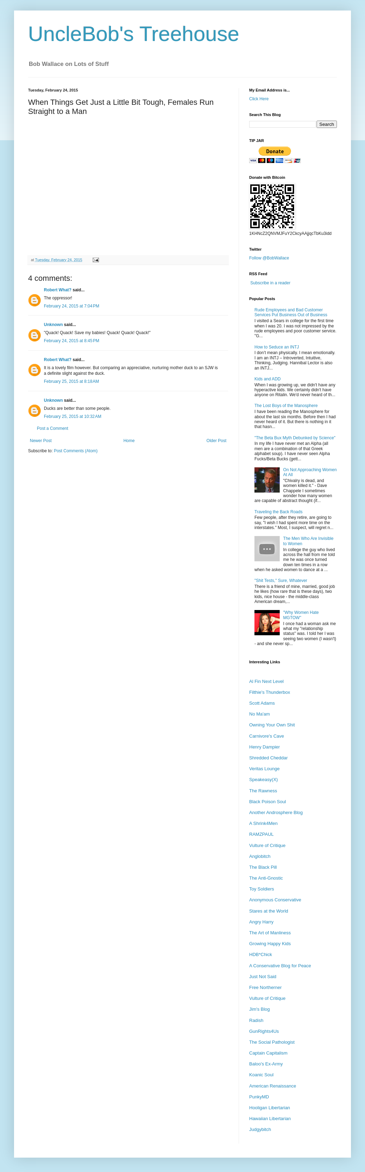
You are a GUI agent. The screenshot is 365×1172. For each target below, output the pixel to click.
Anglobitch (260, 856)
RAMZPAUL (261, 834)
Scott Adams (262, 703)
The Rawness (263, 790)
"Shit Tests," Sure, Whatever (280, 580)
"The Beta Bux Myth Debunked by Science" (295, 437)
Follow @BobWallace (269, 258)
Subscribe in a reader (270, 282)
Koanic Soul (261, 1074)
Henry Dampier (264, 747)
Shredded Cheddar (268, 757)
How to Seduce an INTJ (276, 347)
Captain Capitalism (268, 1053)
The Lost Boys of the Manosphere (286, 405)
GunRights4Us (264, 1031)
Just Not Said (262, 976)
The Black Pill (263, 867)
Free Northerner (265, 987)
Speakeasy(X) (263, 779)
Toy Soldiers (261, 889)
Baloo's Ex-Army (266, 1063)
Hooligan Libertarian (269, 1107)
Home (129, 440)
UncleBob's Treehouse (133, 34)
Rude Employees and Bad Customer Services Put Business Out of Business (290, 312)
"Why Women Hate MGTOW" (301, 615)
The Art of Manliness (270, 932)
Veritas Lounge (264, 768)
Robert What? (58, 289)
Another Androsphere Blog (276, 812)
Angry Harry (261, 921)
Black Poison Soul (267, 801)
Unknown (53, 324)
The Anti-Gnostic (266, 878)
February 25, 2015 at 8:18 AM (71, 381)
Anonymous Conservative (275, 899)
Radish (256, 1020)
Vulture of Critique (267, 845)
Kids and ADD (267, 379)
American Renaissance (272, 1086)
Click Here (258, 98)
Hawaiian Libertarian (270, 1118)
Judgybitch (260, 1129)
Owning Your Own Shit (272, 724)
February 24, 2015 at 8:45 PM (71, 340)
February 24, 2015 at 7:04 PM (71, 306)
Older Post (216, 440)
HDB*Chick (260, 954)
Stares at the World (268, 911)
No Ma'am (259, 714)
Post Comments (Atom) (76, 450)
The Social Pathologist (271, 1042)
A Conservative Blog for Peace (280, 965)
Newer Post (41, 440)
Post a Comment (52, 428)
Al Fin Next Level (266, 681)
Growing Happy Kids (270, 943)
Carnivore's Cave (266, 736)
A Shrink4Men (263, 823)
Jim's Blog (259, 1009)
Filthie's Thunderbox (269, 692)
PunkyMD (259, 1096)
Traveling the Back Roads (278, 511)
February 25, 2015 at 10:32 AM (72, 416)
